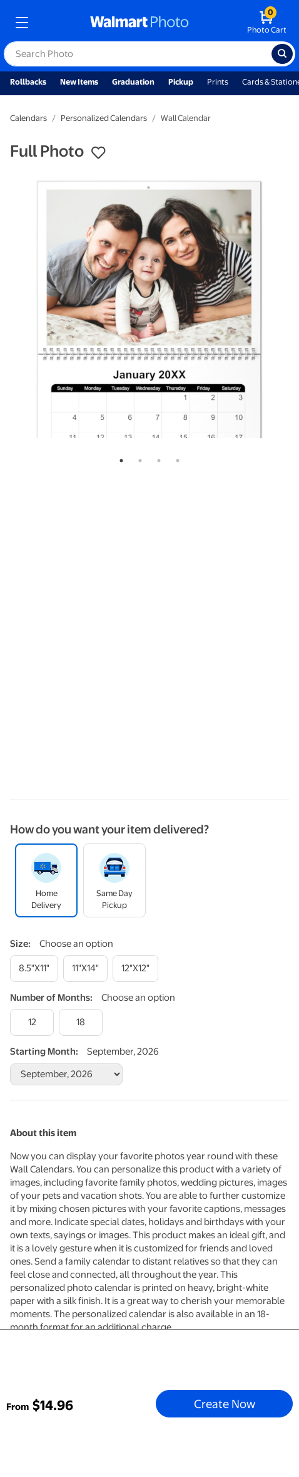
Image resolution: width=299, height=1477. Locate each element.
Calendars (28, 118)
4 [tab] (175, 458)
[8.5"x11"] (34, 968)
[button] (98, 153)
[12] (32, 1022)
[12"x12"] (135, 968)
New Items (79, 81)
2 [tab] (137, 458)
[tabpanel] (149, 308)
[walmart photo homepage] (139, 22)
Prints (217, 81)
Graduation (133, 81)
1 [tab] (119, 458)
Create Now (224, 1404)
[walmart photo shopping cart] (267, 22)
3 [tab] (156, 458)
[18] (81, 1022)
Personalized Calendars (104, 118)
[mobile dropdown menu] (22, 22)
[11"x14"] (85, 968)
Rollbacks (28, 81)
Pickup (180, 81)
